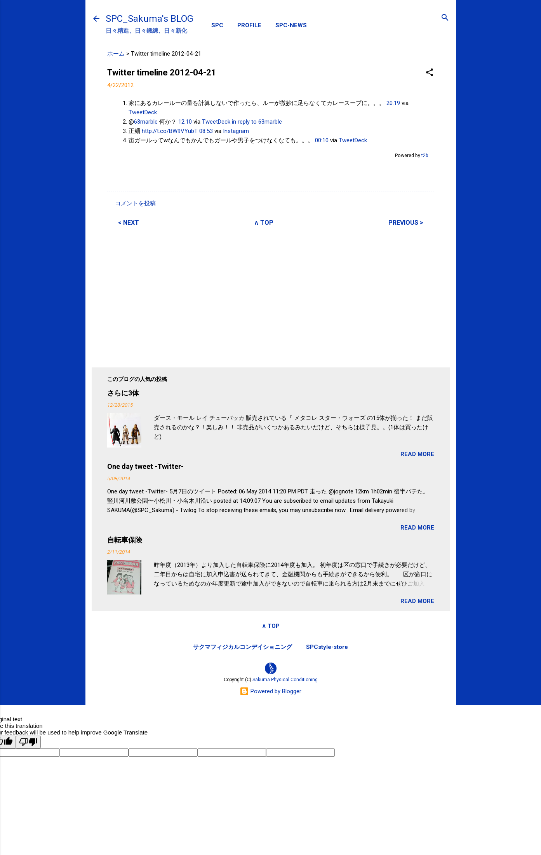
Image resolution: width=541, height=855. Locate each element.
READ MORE (417, 454)
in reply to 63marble (257, 121)
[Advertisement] (270, 292)
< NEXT (128, 222)
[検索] (445, 18)
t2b (424, 155)
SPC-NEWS (291, 25)
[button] (429, 73)
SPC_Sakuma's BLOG (149, 18)
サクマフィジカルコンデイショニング (242, 646)
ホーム (116, 53)
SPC (217, 25)
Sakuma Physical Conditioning (285, 679)
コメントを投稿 (135, 203)
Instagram (236, 131)
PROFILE (249, 25)
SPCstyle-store (327, 646)
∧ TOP (263, 222)
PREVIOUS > (405, 222)
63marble (146, 121)
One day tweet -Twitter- (145, 466)
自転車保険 (124, 540)
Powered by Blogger (270, 691)
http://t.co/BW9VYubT (170, 131)
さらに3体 (123, 393)
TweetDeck (143, 112)
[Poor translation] (28, 742)
